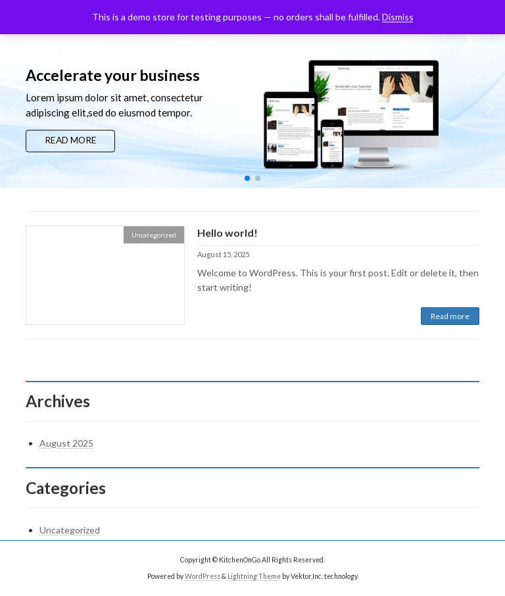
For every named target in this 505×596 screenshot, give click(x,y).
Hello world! (227, 232)
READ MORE (71, 140)
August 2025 (66, 443)
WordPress (202, 576)
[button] (247, 178)
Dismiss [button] (398, 16)
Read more (450, 316)
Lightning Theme (254, 576)
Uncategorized (69, 529)
